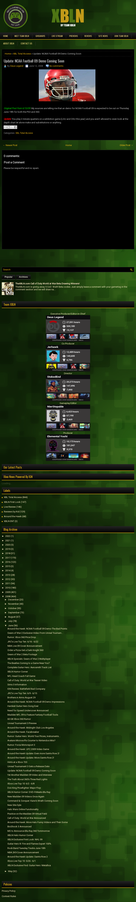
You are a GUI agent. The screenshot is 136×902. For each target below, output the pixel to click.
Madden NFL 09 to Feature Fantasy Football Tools (32, 714)
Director (68, 373)
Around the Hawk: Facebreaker (23, 732)
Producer (68, 433)
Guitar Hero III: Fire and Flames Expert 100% (29, 843)
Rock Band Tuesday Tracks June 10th (26, 848)
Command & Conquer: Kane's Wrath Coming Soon (32, 800)
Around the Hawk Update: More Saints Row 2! (30, 757)
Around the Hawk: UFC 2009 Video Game (28, 749)
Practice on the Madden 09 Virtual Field (27, 813)
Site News (103, 35)
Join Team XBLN (121, 35)
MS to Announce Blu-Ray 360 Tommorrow (28, 831)
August (12, 616)
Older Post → (126, 145)
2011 (7, 583)
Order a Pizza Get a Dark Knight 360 (25, 650)
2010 (7, 587)
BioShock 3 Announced (19, 826)
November (13, 604)
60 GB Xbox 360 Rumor (19, 719)
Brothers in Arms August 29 (21, 697)
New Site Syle (14, 805)
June (10, 625)
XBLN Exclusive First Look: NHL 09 (24, 839)
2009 (7, 592)
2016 (7, 562)
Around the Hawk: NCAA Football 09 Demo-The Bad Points (37, 628)
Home (5, 35)
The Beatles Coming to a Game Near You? (28, 663)
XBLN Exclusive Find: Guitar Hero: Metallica (29, 865)
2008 (7, 596)
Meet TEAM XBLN (22, 35)
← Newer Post (10, 145)
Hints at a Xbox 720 (17, 762)
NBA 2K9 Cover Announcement (23, 852)
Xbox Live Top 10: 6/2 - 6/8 (20, 783)
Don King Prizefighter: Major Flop (24, 787)
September (13, 612)
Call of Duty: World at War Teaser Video (27, 680)
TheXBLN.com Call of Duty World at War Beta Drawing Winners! (47, 283)
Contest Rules (9, 896)
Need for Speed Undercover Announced (28, 710)
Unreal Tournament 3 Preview (22, 723)
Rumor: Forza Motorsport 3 (21, 745)
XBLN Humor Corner (17, 671)
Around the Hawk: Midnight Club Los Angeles (30, 727)
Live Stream (57, 35)
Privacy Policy (8, 891)
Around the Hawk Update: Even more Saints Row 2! (33, 753)
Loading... (7, 483)
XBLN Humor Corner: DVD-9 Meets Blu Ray (28, 792)
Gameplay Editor (68, 403)
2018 (7, 553)
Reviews (88, 35)
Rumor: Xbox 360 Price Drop (21, 637)
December (13, 599)
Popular (9, 277)
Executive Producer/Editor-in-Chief (68, 313)
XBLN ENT (9, 521)
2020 (7, 544)
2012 (7, 579)
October (12, 608)
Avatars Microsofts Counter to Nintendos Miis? (31, 740)
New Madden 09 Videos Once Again (25, 796)
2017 (7, 557)
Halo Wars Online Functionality (22, 809)
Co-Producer (68, 343)
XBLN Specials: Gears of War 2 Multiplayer (28, 659)
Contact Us (26, 43)
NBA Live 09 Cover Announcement (24, 646)
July (10, 621)
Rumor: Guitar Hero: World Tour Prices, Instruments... (33, 736)
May (10, 871)
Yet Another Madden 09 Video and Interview (29, 775)
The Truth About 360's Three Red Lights (27, 779)
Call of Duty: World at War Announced (26, 818)
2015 (7, 566)
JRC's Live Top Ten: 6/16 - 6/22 (22, 641)
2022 (7, 536)
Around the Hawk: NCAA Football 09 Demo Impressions (35, 701)
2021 (7, 540)
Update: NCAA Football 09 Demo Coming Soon (34, 61)
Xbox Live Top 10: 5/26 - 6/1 (21, 861)
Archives (23, 277)
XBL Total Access (22, 53)
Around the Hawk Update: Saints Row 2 (27, 856)
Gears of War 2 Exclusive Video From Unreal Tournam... (35, 633)
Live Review (10, 506)
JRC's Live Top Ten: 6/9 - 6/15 (22, 693)
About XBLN (8, 43)
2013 (7, 575)
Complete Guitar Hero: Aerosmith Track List (29, 667)
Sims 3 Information (17, 684)
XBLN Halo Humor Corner (20, 835)
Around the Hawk (13, 516)
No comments (56, 66)
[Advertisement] (43, 257)
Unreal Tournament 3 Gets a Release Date (28, 766)
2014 (7, 570)
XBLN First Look (12, 502)
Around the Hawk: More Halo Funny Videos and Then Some (37, 822)
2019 (7, 549)
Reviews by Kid (11, 511)
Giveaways (40, 35)
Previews (73, 35)
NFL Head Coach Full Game (21, 676)
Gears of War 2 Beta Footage (22, 654)
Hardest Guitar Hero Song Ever (22, 706)
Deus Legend (16, 66)
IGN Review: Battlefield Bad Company (26, 689)
